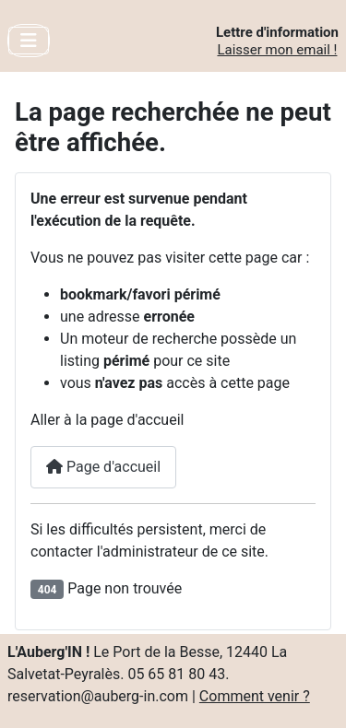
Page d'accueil (103, 467)
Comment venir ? (254, 696)
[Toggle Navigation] (28, 40)
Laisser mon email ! (277, 49)
